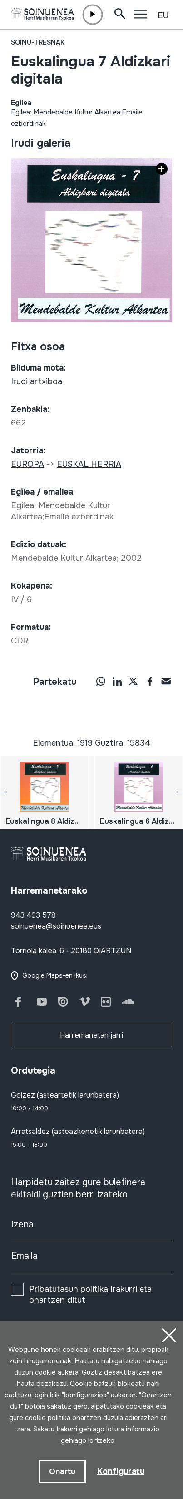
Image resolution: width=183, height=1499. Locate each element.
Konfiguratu (120, 1471)
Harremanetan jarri (91, 1035)
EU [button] (163, 15)
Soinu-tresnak (37, 42)
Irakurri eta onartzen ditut (90, 1294)
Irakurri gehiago (80, 1429)
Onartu (62, 1471)
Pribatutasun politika (68, 1289)
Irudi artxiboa (36, 381)
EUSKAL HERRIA (89, 464)
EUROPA (27, 464)
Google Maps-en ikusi (55, 975)
